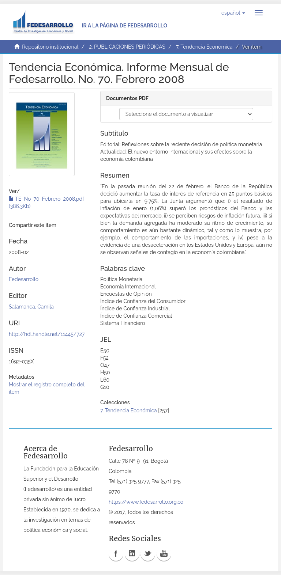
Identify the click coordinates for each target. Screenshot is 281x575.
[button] (233, 13)
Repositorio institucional (50, 47)
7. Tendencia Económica (204, 47)
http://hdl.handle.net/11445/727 (47, 334)
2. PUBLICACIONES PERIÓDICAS (127, 47)
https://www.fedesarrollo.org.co (146, 502)
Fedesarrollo (23, 279)
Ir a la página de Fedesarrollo (124, 26)
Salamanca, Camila (31, 307)
